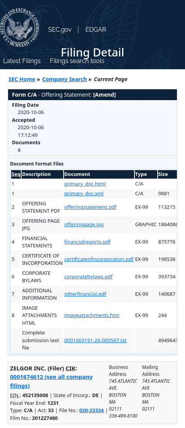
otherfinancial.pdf (85, 293)
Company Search (64, 79)
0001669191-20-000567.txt (95, 340)
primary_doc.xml (84, 193)
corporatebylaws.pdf (88, 276)
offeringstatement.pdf (90, 206)
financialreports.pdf (87, 241)
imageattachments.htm (91, 315)
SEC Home (21, 79)
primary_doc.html (85, 183)
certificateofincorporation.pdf (99, 259)
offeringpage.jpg (84, 224)
